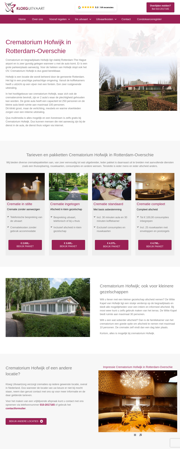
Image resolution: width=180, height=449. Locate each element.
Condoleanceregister (149, 19)
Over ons (37, 19)
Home (22, 19)
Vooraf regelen (58, 19)
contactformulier (16, 408)
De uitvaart (81, 19)
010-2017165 (47, 404)
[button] (96, 7)
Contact (126, 19)
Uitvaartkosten (104, 19)
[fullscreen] (140, 435)
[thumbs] (135, 435)
